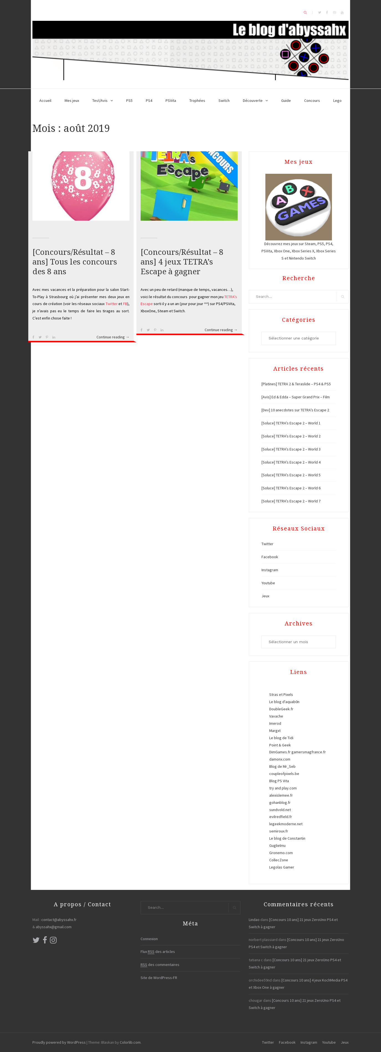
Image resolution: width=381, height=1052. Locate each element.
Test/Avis (100, 100)
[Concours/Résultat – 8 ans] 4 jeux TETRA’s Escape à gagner (182, 262)
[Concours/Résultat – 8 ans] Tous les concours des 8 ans (74, 262)
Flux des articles (158, 951)
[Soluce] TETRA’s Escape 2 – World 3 (291, 449)
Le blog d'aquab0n (284, 701)
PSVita (171, 100)
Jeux (265, 595)
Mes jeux (72, 100)
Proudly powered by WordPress (59, 1042)
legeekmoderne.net (286, 823)
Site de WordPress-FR (159, 977)
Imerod (275, 723)
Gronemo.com (281, 852)
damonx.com (279, 759)
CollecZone (278, 859)
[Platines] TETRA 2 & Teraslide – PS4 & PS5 (296, 383)
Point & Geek (280, 745)
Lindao (254, 919)
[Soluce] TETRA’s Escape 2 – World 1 (291, 423)
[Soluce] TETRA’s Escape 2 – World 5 (291, 474)
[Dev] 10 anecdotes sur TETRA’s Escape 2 (295, 409)
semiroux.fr (278, 831)
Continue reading (112, 337)
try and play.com (283, 788)
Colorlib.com (130, 1042)
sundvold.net (280, 809)
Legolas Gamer (281, 867)
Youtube (268, 582)
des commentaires (160, 964)
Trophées (197, 100)
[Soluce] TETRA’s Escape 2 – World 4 (291, 462)
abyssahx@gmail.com (54, 926)
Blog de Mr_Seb (282, 766)
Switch (224, 100)
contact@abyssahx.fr (59, 919)
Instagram (269, 569)
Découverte (253, 100)
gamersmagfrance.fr (308, 751)
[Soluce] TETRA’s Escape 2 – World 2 (291, 436)
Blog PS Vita (279, 780)
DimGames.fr (280, 751)
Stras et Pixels (281, 694)
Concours (312, 100)
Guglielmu (277, 845)
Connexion (149, 938)
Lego (337, 100)
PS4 (149, 100)
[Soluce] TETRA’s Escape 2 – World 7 (291, 501)
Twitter (112, 303)
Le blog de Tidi (281, 737)
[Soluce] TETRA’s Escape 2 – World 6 (291, 487)
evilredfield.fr (280, 816)
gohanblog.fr (280, 802)
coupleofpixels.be (284, 773)
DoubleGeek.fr (281, 708)
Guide (286, 100)
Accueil (45, 100)
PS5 (129, 100)
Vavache (276, 716)
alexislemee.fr (281, 795)
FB (125, 303)
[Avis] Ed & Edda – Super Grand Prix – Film (295, 396)
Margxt (275, 730)
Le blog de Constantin (287, 838)
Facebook (269, 556)
